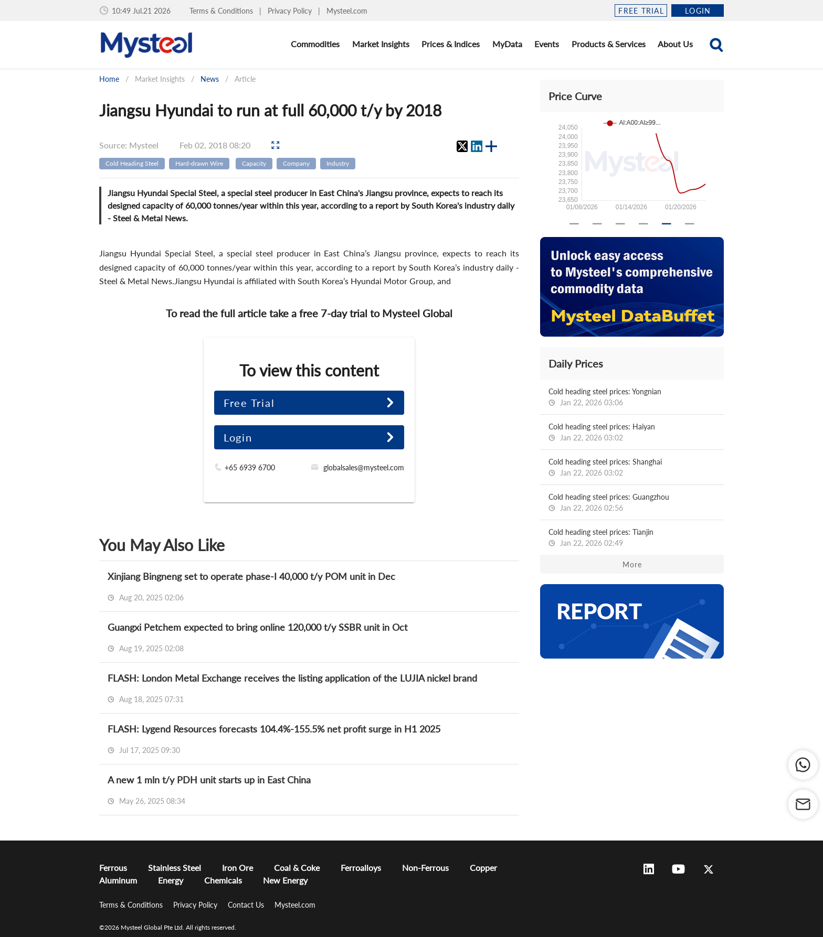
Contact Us (247, 904)
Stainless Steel (174, 868)
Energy (170, 880)
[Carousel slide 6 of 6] (689, 224)
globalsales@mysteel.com (363, 467)
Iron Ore (237, 868)
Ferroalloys (361, 868)
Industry (337, 163)
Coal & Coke (297, 868)
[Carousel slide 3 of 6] (620, 224)
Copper (483, 868)
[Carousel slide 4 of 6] (643, 224)
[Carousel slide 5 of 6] (666, 224)
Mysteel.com (346, 10)
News (210, 78)
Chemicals (223, 880)
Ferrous (113, 868)
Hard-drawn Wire (199, 163)
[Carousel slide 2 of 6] (597, 224)
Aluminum (118, 880)
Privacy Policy (291, 10)
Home (109, 78)
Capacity (254, 163)
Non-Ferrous (425, 868)
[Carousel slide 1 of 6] (574, 224)
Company (296, 163)
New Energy (285, 880)
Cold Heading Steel (132, 163)
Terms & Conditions (222, 10)
